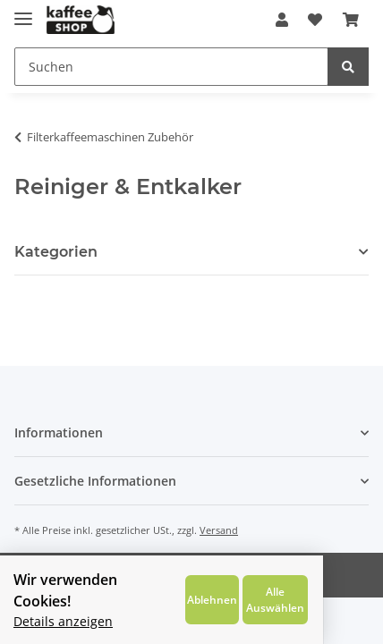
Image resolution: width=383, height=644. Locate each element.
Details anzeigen (63, 616)
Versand (219, 530)
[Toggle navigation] (23, 11)
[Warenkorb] (351, 20)
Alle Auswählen (326, 604)
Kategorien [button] (56, 251)
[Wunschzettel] (315, 20)
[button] (282, 20)
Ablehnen (254, 604)
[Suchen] (171, 66)
